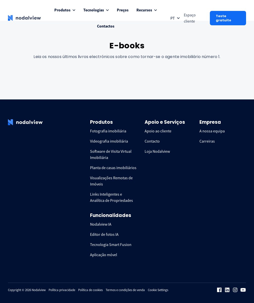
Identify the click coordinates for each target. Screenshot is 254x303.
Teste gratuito (223, 18)
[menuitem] (64, 10)
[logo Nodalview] (24, 18)
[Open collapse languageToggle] (175, 18)
